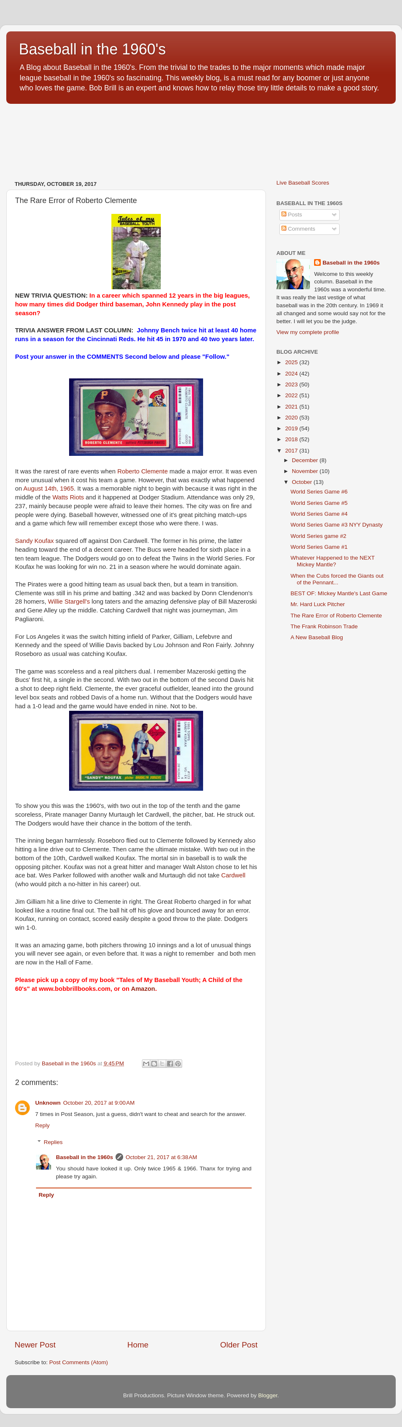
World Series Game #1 (319, 547)
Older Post (239, 1344)
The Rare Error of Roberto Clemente (336, 615)
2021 (292, 407)
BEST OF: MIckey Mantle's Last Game (339, 593)
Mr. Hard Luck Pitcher (318, 604)
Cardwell (233, 875)
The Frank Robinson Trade (324, 626)
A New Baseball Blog (317, 637)
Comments (298, 229)
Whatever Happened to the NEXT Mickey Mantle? (333, 561)
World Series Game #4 (319, 514)
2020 (292, 417)
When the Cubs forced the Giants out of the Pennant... (337, 579)
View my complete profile (307, 332)
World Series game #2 (318, 536)
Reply (42, 1125)
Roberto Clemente (142, 471)
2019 (292, 428)
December (306, 460)
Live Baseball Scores (302, 183)
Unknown (48, 1103)
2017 (292, 450)
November (306, 471)
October (303, 482)
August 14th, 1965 (48, 488)
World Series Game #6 (319, 492)
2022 (292, 395)
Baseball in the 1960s (84, 1157)
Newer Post (35, 1344)
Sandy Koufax (34, 540)
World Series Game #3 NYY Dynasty (337, 525)
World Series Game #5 (319, 503)
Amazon (143, 988)
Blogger (268, 1395)
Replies (53, 1142)
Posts (291, 214)
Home (137, 1344)
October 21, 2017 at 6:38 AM (161, 1157)
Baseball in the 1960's (92, 49)
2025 (292, 362)
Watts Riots (68, 497)
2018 (292, 439)
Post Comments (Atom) (78, 1362)
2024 (292, 373)
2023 (292, 384)
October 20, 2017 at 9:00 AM (99, 1103)
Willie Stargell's (69, 601)
